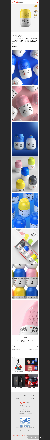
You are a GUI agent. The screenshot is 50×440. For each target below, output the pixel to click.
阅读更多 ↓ (14, 46)
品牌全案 (23, 435)
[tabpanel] (25, 18)
